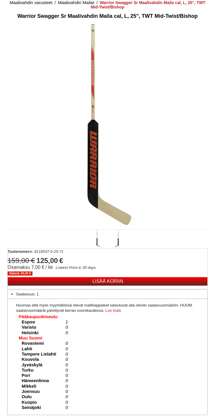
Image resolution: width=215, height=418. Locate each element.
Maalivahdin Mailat (76, 2)
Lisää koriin (107, 281)
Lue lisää (113, 310)
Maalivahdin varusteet (31, 2)
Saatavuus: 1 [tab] (24, 294)
